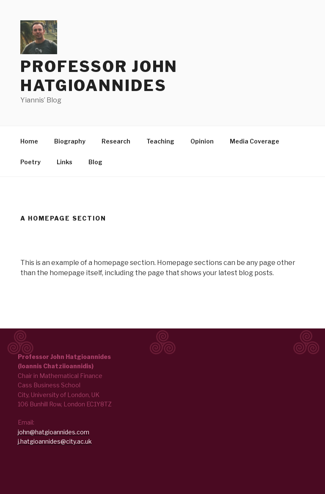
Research (116, 141)
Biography (69, 141)
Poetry (30, 162)
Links (64, 162)
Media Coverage (254, 141)
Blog (95, 162)
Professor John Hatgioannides (99, 76)
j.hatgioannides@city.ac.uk (55, 441)
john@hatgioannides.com (53, 432)
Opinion (202, 141)
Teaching (160, 141)
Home (29, 141)
